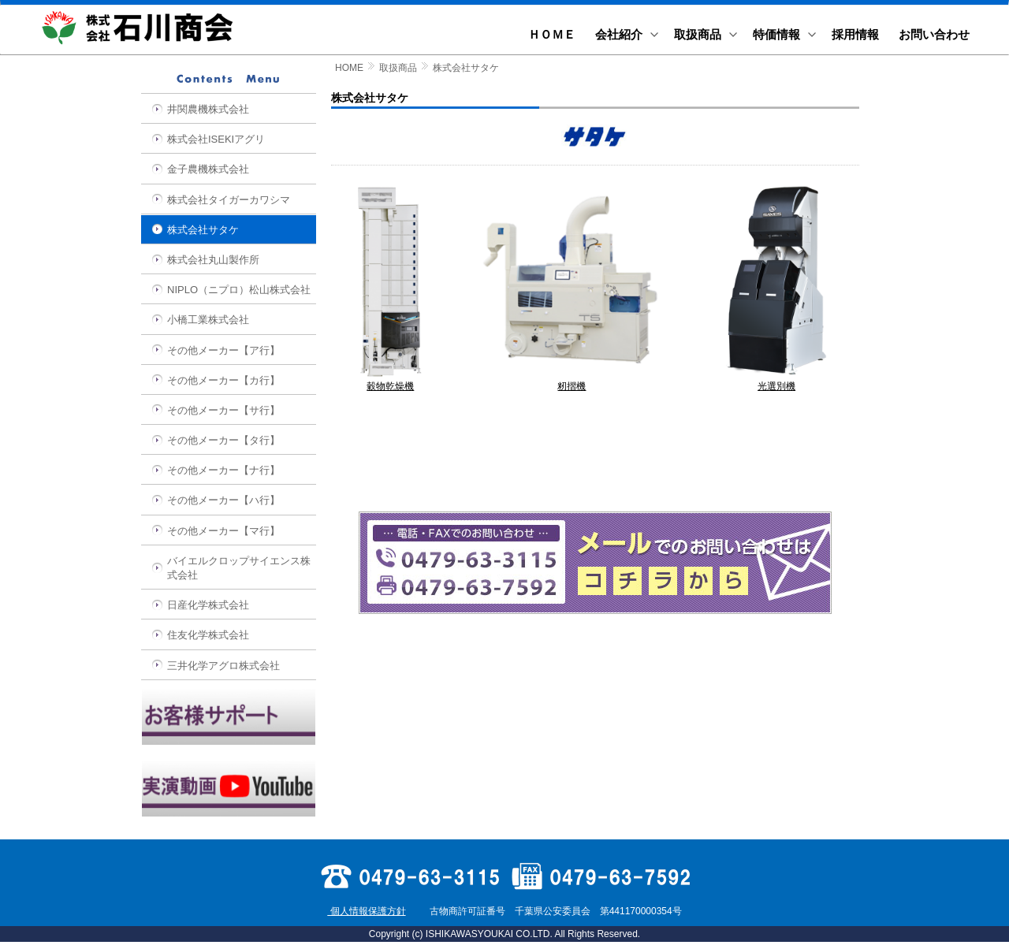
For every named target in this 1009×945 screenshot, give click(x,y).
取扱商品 (398, 67)
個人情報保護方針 (366, 911)
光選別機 (776, 381)
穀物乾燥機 (390, 381)
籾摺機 (571, 381)
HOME (349, 67)
